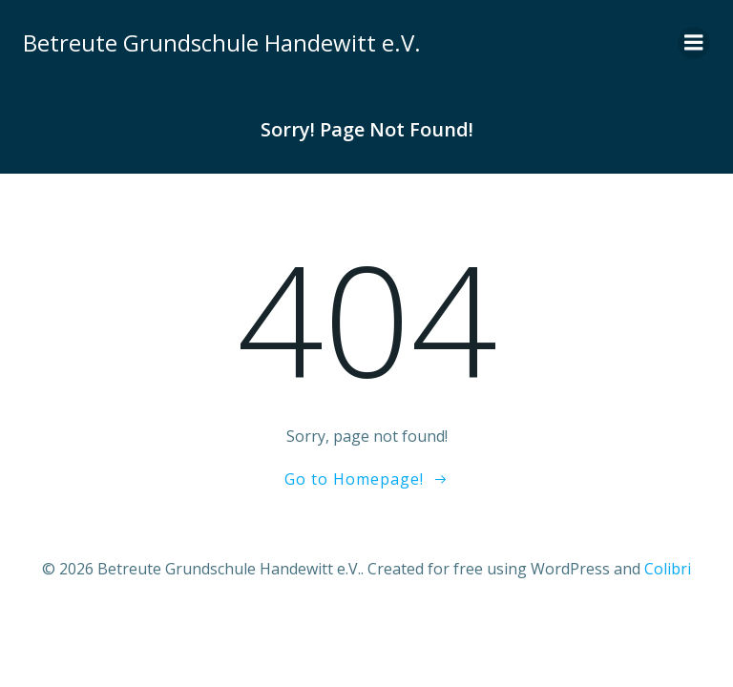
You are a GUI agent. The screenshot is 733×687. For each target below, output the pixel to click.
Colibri (667, 568)
